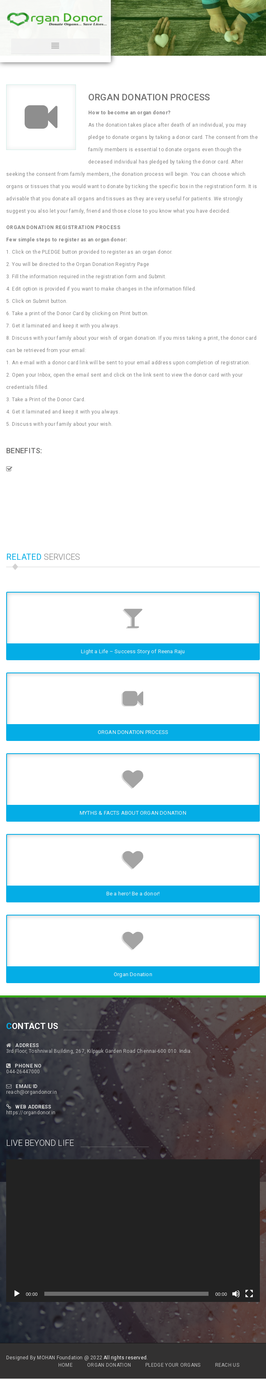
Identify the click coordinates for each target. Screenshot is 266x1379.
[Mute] (236, 1294)
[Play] (17, 1294)
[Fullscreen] (249, 1294)
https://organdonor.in (30, 1112)
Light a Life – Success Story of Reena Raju (133, 651)
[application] (133, 1230)
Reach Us (227, 1365)
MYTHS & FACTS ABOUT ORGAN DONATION (133, 813)
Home (65, 1365)
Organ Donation (133, 974)
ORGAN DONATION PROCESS (133, 732)
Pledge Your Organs (172, 1365)
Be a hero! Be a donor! (133, 894)
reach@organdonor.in (31, 1092)
